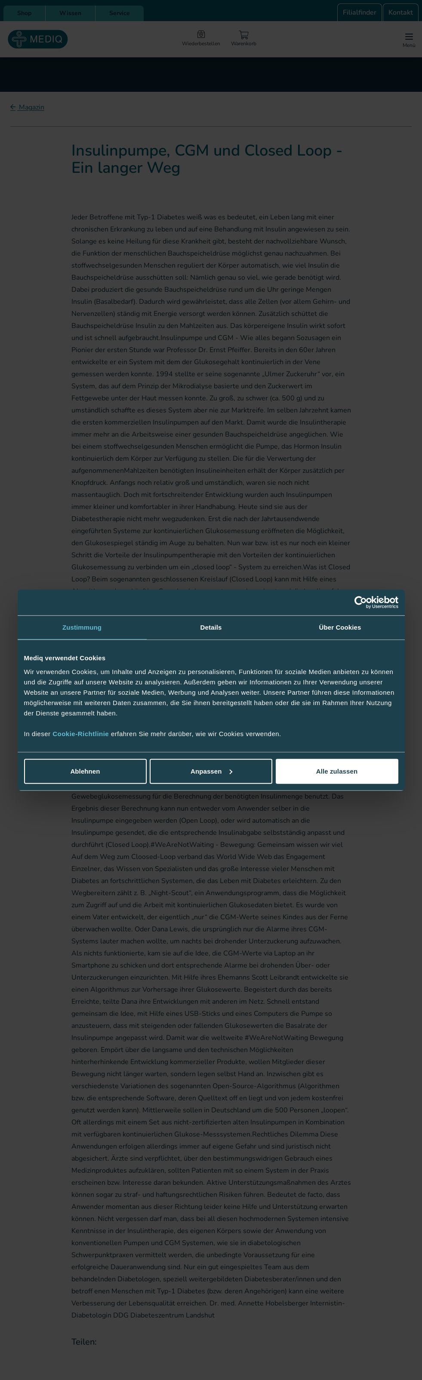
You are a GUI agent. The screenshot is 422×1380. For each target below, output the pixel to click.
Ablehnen (85, 770)
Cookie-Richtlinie (81, 733)
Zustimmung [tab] (82, 627)
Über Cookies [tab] (340, 627)
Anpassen (211, 770)
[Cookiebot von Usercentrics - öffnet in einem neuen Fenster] (360, 602)
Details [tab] (211, 627)
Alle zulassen (336, 770)
